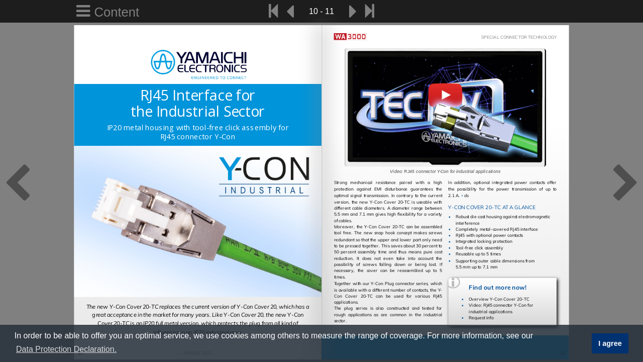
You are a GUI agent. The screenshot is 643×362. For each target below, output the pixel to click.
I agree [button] (609, 343)
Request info (481, 317)
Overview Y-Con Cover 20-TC (499, 299)
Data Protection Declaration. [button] (66, 349)
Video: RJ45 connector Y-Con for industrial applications (501, 308)
